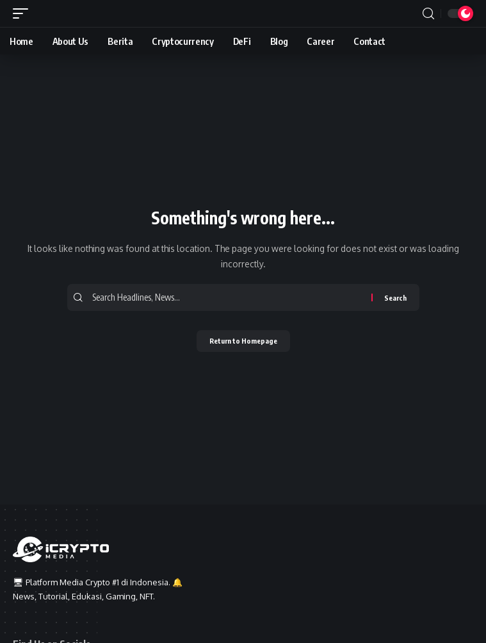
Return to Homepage (243, 341)
